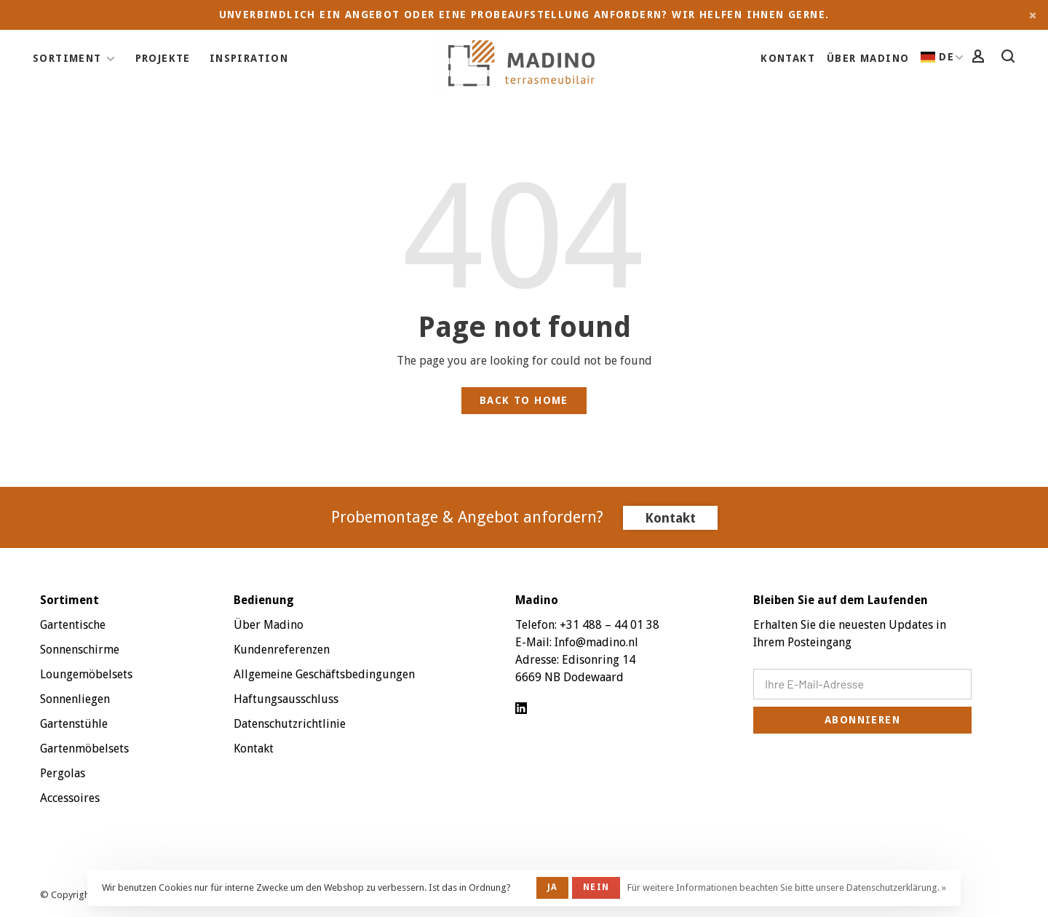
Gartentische (73, 625)
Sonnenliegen (75, 699)
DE (937, 57)
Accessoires (70, 798)
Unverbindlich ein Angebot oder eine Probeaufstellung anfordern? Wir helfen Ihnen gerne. (524, 14)
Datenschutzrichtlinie (290, 724)
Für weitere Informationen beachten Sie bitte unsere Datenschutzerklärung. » (786, 887)
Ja (552, 887)
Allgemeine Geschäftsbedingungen (324, 674)
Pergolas (62, 773)
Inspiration (249, 58)
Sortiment (67, 58)
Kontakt (788, 58)
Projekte (163, 58)
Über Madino (868, 58)
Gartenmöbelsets (84, 748)
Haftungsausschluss (286, 699)
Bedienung (264, 600)
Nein (596, 887)
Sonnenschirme (79, 649)
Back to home (524, 400)
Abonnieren (862, 720)
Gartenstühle (74, 724)
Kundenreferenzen (282, 649)
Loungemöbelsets (86, 674)
